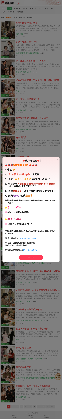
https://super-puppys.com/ (27, 238)
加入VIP (31, 257)
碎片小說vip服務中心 (30, 250)
